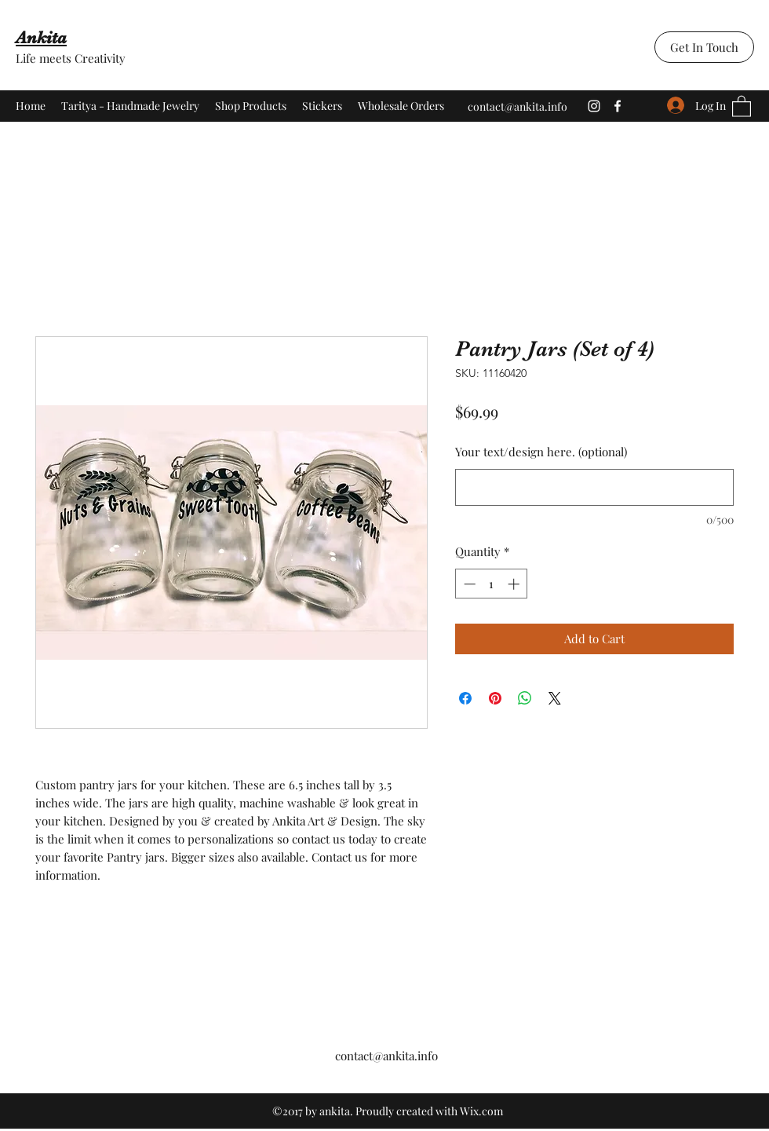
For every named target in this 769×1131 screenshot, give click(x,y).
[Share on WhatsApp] (525, 698)
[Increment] (515, 583)
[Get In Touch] (704, 47)
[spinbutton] (492, 583)
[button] (741, 105)
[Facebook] (617, 106)
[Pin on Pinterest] (495, 698)
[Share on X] (554, 698)
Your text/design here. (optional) (541, 451)
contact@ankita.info (517, 106)
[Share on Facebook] (465, 698)
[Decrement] (468, 583)
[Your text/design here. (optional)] (594, 487)
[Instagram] (594, 106)
